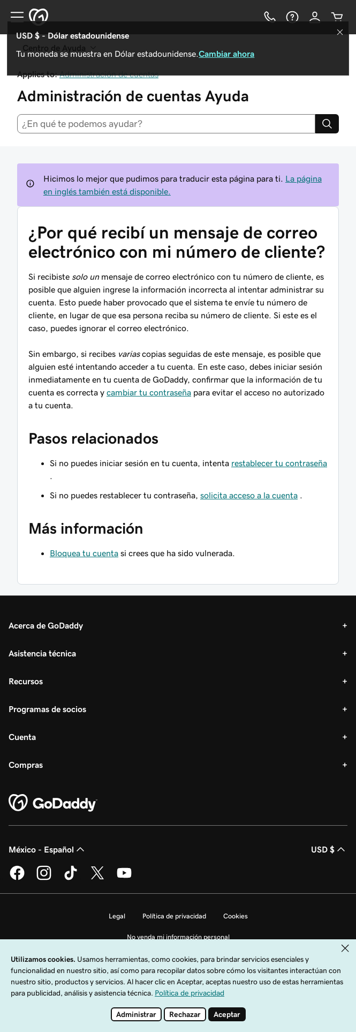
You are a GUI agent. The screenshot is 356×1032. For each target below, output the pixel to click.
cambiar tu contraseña (149, 392)
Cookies (235, 916)
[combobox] (166, 124)
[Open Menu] (13, 17)
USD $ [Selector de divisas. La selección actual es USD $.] (329, 849)
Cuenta (22, 736)
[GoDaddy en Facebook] (17, 878)
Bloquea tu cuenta (84, 553)
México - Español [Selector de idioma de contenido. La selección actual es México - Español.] (48, 849)
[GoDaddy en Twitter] (97, 878)
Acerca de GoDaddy (46, 625)
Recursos (26, 681)
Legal (117, 916)
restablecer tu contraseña (279, 463)
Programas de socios (47, 709)
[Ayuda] (292, 17)
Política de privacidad (174, 916)
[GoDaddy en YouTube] (124, 878)
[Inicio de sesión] (315, 17)
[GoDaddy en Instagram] (43, 878)
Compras (26, 764)
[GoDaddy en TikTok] (70, 878)
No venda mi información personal (178, 936)
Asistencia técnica (42, 653)
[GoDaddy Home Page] (53, 803)
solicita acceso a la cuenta (249, 495)
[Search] (327, 123)
